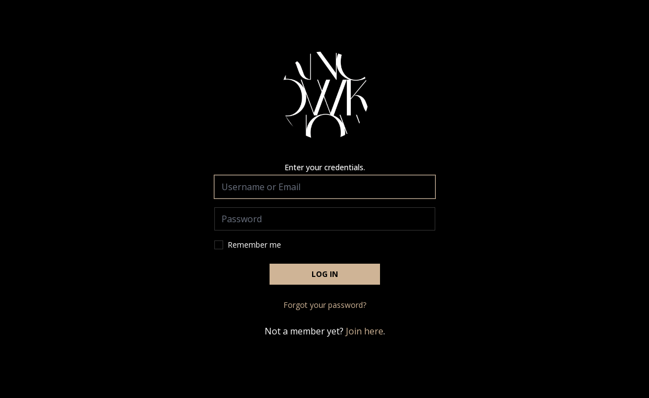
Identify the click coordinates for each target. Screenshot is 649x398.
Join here (364, 331)
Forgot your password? (324, 305)
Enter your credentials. (324, 167)
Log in (325, 274)
